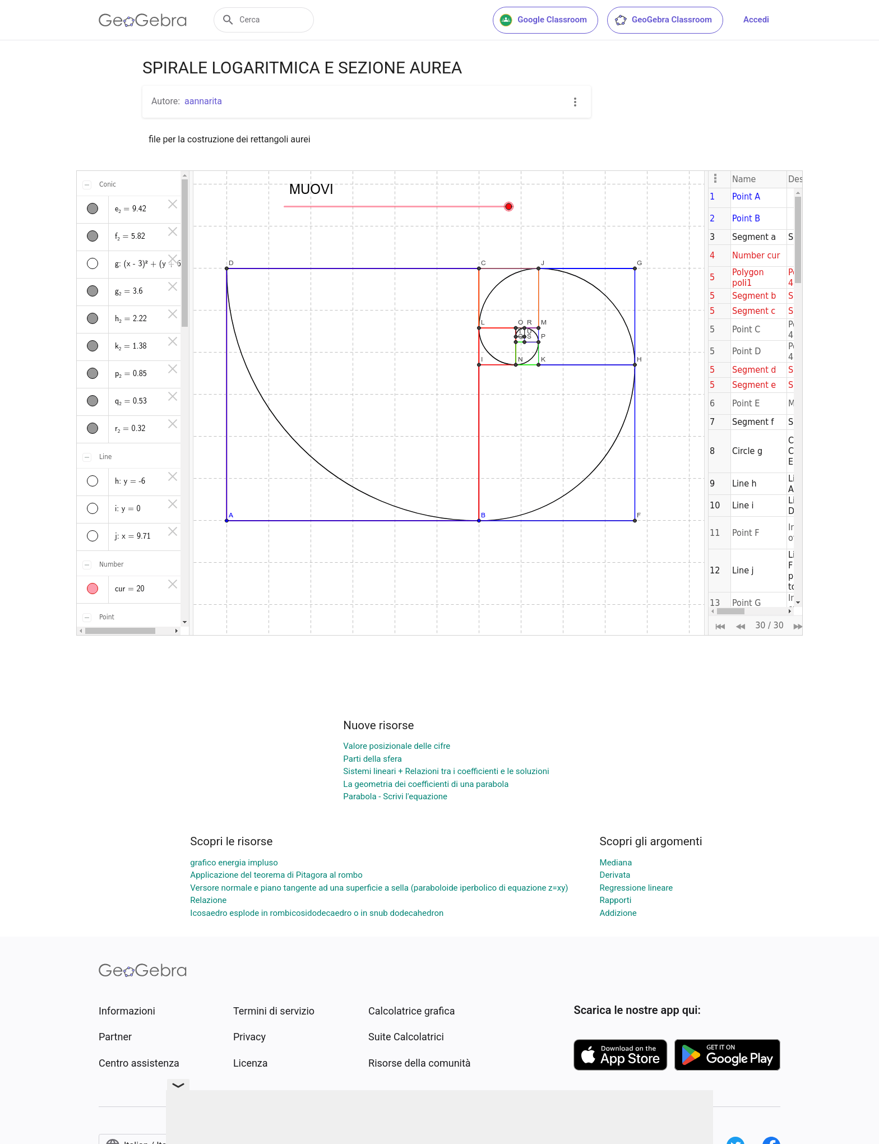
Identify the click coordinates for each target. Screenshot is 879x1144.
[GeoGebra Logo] (143, 20)
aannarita (203, 101)
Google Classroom (543, 20)
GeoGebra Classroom (663, 20)
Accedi (756, 20)
